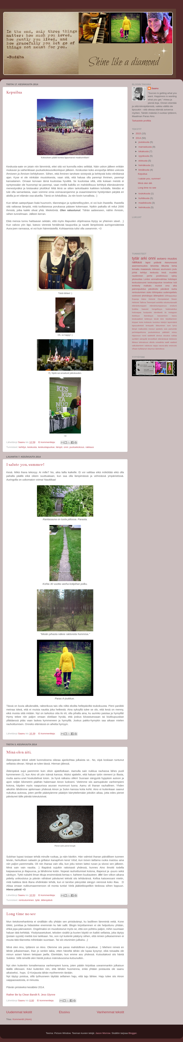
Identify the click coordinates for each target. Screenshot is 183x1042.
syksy (174, 276)
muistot (158, 286)
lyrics (174, 326)
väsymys (151, 349)
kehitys (22, 447)
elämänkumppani (139, 306)
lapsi (148, 262)
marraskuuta (145, 146)
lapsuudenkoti (138, 326)
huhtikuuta (144, 198)
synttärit (135, 339)
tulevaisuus (143, 342)
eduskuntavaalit (170, 302)
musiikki (173, 272)
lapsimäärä (172, 322)
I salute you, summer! (25, 464)
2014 (139, 138)
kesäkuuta (144, 169)
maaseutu (146, 269)
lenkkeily (136, 286)
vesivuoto (173, 346)
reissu (174, 332)
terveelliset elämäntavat (158, 339)
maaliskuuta (145, 202)
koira (141, 322)
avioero (161, 258)
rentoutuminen (26, 900)
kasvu (174, 316)
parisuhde (173, 329)
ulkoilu (152, 342)
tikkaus (135, 342)
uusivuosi (136, 296)
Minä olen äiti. (18, 752)
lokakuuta (143, 151)
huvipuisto (147, 312)
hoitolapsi (172, 279)
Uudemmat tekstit (19, 1012)
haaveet (145, 309)
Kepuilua (14, 92)
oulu (165, 329)
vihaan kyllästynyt (139, 349)
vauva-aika (163, 346)
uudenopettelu (170, 292)
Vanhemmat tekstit (110, 1012)
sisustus (166, 336)
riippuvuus (136, 336)
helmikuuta (144, 207)
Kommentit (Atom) (22, 1019)
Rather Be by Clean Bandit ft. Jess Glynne (30, 994)
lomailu (136, 269)
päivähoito (153, 289)
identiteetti (158, 312)
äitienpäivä (46, 900)
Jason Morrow (102, 1033)
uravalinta (160, 342)
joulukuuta (144, 142)
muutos (172, 258)
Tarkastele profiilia (141, 120)
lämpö (59, 447)
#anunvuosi (171, 262)
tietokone (173, 339)
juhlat (134, 272)
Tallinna (143, 302)
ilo (165, 312)
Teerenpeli (151, 302)
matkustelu (142, 329)
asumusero (166, 269)
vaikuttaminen (138, 346)
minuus (156, 269)
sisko (148, 292)
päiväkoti (164, 289)
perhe (149, 276)
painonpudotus (139, 289)
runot (144, 336)
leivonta (154, 265)
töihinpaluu (157, 292)
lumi (169, 326)
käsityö (164, 322)
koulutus (156, 322)
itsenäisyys (148, 316)
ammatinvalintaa (159, 279)
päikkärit (165, 332)
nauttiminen (137, 276)
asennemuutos (140, 265)
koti (175, 282)
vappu (155, 346)
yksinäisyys (147, 296)
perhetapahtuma (139, 332)
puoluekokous (77, 447)
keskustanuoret (139, 282)
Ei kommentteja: (47, 442)
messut (152, 329)
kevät (156, 319)
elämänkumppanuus (158, 306)
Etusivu (64, 1012)
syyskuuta (144, 156)
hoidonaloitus (171, 309)
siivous (159, 336)
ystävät (157, 262)
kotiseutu (148, 322)
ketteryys (148, 319)
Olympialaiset (163, 299)
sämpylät (143, 339)
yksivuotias (137, 279)
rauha (174, 289)
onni (66, 447)
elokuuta (143, 160)
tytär (37, 900)
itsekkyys (136, 316)
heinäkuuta (144, 165)
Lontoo (147, 279)
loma (174, 265)
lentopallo (150, 326)
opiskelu (159, 329)
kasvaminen (162, 316)
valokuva (148, 346)
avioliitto (159, 302)
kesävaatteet (137, 319)
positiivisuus (162, 276)
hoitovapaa (136, 312)
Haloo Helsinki (148, 299)
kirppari (135, 322)
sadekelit (151, 336)
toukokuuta (144, 193)
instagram (173, 312)
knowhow (167, 282)
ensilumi (173, 306)
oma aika (171, 286)
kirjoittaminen (171, 319)
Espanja (135, 299)
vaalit (167, 342)
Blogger (132, 1033)
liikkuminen (160, 326)
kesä (164, 272)
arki (144, 258)
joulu (174, 269)
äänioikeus (160, 349)
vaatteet (173, 342)
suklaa (174, 336)
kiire (162, 319)
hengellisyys (157, 309)
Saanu (155, 88)
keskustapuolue (46, 447)
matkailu (148, 286)
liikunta (165, 265)
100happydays (171, 296)
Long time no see (21, 913)
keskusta (32, 447)
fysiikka (135, 309)
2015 (139, 133)
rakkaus (90, 447)
